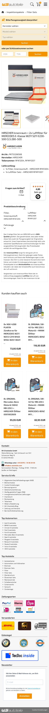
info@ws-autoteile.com (13, 465)
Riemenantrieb (9, 580)
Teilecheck (8, 501)
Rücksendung (9, 499)
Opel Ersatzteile (10, 537)
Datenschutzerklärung (12, 490)
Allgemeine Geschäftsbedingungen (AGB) (19, 480)
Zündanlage (8, 589)
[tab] (15, 206)
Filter (6, 570)
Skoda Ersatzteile (10, 544)
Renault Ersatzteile (11, 542)
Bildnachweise (9, 483)
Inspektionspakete (15, 12)
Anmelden (24, 696)
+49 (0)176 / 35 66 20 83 (26, 463)
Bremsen (7, 566)
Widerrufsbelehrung (11, 504)
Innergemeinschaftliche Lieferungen (17, 494)
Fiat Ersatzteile (9, 530)
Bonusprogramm (10, 487)
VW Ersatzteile (9, 549)
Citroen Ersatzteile (11, 528)
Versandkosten (17, 355)
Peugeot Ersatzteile (11, 539)
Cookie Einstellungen (11, 485)
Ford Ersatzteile (10, 532)
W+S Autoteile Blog (11, 506)
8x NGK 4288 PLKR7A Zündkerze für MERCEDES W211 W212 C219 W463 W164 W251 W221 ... (12, 333)
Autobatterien (9, 561)
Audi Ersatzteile (10, 523)
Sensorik (7, 587)
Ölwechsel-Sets (10, 577)
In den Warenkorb (12, 362)
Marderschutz (9, 575)
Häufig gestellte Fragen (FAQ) (14, 492)
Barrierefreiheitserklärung (13, 511)
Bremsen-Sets (9, 568)
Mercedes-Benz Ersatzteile (14, 535)
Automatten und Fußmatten (14, 563)
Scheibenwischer (10, 582)
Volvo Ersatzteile (10, 546)
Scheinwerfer (9, 584)
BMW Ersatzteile (10, 525)
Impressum (8, 497)
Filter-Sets (32, 12)
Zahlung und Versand (12, 508)
